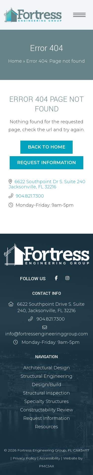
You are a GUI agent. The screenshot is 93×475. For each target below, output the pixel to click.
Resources (46, 426)
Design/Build (46, 384)
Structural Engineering (46, 376)
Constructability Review (46, 410)
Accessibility (49, 458)
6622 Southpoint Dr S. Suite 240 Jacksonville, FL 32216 (47, 184)
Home (15, 61)
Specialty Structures (46, 401)
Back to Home (46, 147)
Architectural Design (46, 368)
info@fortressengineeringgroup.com (46, 334)
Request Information (46, 162)
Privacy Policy (24, 458)
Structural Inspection (46, 393)
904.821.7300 (30, 196)
